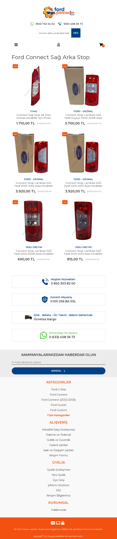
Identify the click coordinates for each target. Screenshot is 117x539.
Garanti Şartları (58, 445)
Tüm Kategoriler (58, 415)
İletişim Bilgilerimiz (59, 495)
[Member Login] (58, 44)
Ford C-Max (58, 389)
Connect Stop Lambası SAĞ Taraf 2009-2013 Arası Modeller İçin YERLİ (83, 253)
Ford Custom (58, 410)
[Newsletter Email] (58, 362)
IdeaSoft (38, 536)
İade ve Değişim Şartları (58, 450)
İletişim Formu (58, 455)
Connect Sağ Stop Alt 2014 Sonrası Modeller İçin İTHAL (33, 116)
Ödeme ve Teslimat (58, 434)
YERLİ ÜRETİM (34, 247)
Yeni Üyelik (58, 475)
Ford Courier (58, 405)
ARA (75, 32)
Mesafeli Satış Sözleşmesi (58, 429)
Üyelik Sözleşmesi (58, 469)
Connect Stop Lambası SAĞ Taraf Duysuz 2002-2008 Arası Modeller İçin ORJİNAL (83, 117)
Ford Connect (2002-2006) (59, 399)
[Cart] (101, 44)
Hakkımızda (58, 510)
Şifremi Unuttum (58, 485)
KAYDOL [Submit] (58, 370)
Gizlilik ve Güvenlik (58, 440)
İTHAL (33, 111)
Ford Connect (58, 394)
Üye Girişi (58, 480)
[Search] (58, 33)
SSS (58, 490)
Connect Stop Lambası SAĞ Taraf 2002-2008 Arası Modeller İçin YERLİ (34, 253)
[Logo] (58, 12)
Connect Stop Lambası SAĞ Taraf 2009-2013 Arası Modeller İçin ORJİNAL (83, 185)
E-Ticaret (50, 536)
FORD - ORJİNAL (83, 111)
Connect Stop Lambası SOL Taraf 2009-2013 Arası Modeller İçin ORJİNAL (34, 185)
